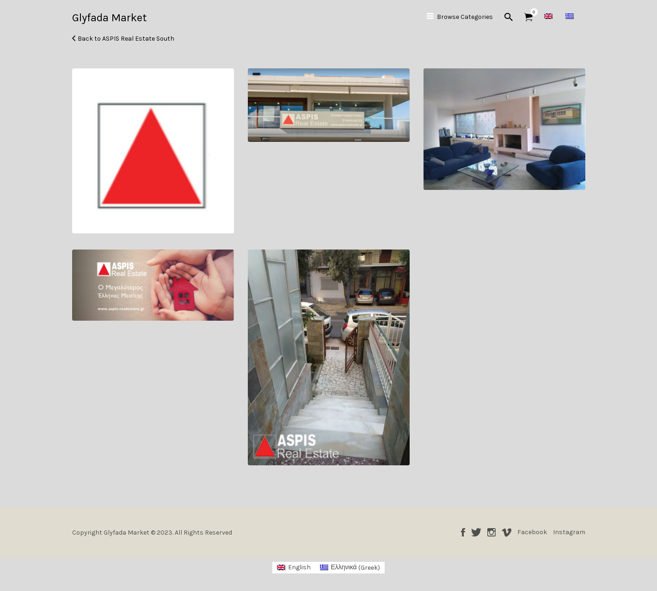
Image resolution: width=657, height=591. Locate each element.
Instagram (491, 532)
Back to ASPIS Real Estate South (126, 39)
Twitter (476, 532)
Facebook (463, 532)
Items (531, 12)
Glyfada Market (109, 17)
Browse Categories (465, 17)
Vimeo (506, 532)
